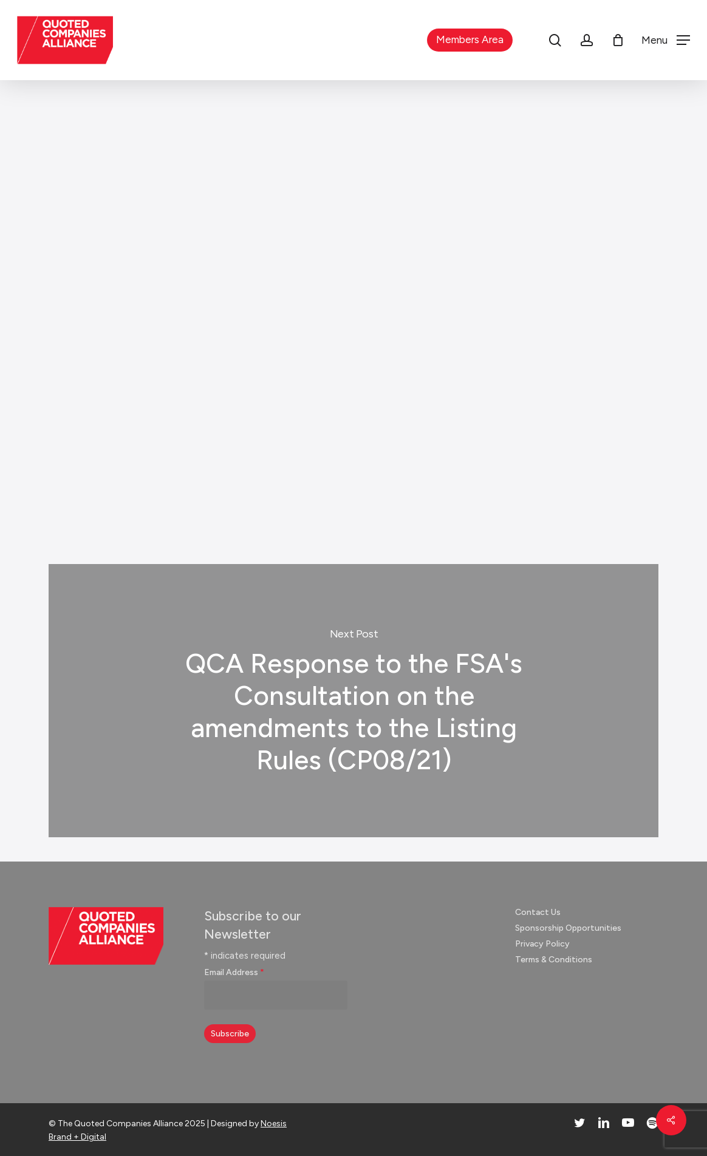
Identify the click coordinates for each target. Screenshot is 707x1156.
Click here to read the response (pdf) (179, 444)
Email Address (234, 972)
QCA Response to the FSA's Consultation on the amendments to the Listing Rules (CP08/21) (353, 700)
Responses (349, 131)
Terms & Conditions (553, 959)
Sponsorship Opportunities (568, 928)
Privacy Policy (542, 944)
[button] (665, 40)
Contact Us (538, 912)
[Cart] (617, 40)
